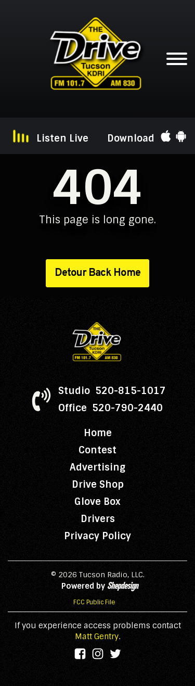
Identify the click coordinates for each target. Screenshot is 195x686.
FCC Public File (94, 602)
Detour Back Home (97, 273)
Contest (97, 450)
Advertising (97, 467)
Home (98, 433)
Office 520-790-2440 (110, 408)
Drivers (98, 519)
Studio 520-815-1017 (112, 391)
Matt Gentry (97, 636)
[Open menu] (176, 59)
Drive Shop (98, 484)
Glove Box (97, 501)
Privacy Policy (97, 536)
